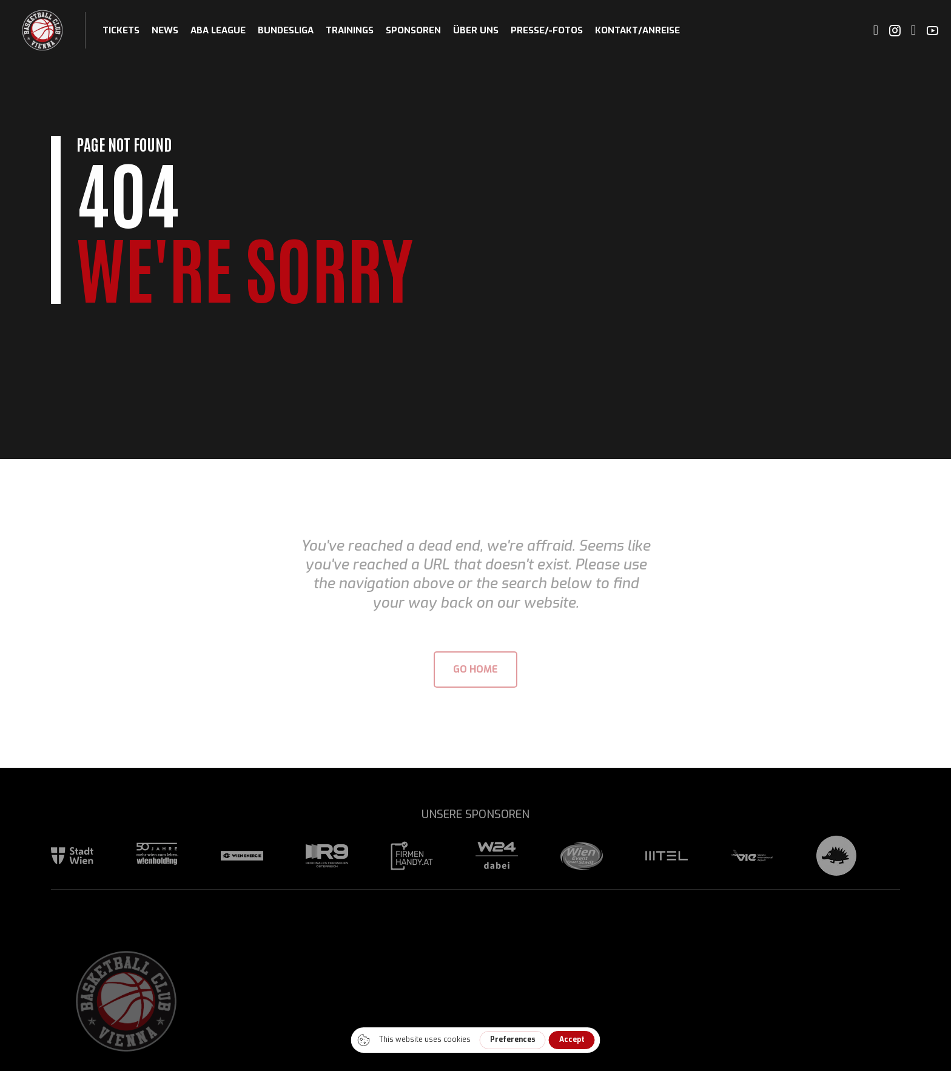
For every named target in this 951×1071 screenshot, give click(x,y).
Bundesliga (286, 30)
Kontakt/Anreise (637, 30)
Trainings (350, 30)
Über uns (476, 30)
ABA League (218, 30)
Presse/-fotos (547, 30)
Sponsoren (413, 30)
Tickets (120, 30)
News (165, 30)
